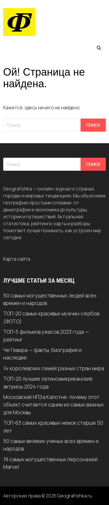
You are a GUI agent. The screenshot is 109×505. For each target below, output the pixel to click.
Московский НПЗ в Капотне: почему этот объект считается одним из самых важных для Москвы (53, 404)
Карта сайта (16, 259)
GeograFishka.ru (74, 496)
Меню (16, 47)
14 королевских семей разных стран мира (53, 368)
